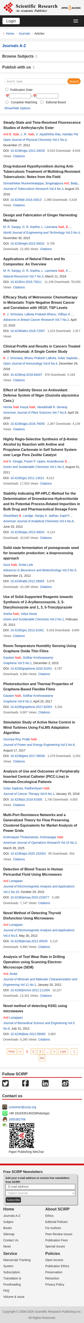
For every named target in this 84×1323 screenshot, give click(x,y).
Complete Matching (24, 102)
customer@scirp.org (22, 1107)
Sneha (11, 614)
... (47, 1051)
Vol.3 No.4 (73, 232)
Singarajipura (57, 183)
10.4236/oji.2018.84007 (26, 374)
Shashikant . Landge (18, 515)
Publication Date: (21, 90)
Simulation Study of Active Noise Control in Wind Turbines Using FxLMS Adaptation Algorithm (39, 727)
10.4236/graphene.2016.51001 (31, 668)
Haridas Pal (70, 134)
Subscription (11, 1272)
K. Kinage (12, 461)
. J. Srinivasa (13, 314)
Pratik (29, 739)
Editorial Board (56, 102)
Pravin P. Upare (34, 461)
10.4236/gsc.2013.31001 (27, 630)
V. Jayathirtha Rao (48, 134)
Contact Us (10, 1240)
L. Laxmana (52, 227)
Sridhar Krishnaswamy (38, 657)
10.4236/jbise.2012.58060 (27, 1034)
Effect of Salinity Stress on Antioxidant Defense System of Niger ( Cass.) (41, 395)
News (7, 1246)
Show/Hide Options (17, 108)
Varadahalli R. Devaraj (52, 407)
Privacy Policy (54, 1284)
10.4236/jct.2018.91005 (26, 799)
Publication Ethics (57, 1266)
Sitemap (8, 1234)
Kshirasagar (51, 837)
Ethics (49, 1215)
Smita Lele (26, 564)
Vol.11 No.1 (28, 984)
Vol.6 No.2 (25, 701)
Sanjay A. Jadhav (46, 515)
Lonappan (13, 881)
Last (63, 1051)
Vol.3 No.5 (69, 570)
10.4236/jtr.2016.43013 (26, 199)
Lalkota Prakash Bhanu (40, 314)
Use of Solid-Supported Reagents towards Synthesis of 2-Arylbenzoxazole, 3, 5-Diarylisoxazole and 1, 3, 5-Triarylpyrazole (38, 602)
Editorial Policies (56, 1222)
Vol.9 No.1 (47, 794)
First (12, 1051)
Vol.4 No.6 (67, 521)
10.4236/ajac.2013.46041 (27, 532)
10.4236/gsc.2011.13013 (27, 478)
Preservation (53, 1272)
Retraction (52, 1278)
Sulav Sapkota (67, 358)
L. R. (27, 134)
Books (7, 1228)
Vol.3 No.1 (57, 619)
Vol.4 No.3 (56, 189)
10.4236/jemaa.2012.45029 (28, 941)
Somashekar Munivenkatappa (23, 183)
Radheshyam (37, 788)
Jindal (10, 973)
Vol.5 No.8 (67, 744)
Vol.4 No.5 (10, 935)
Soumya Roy (11, 739)
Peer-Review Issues (58, 1234)
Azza (10, 564)
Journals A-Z (11, 1215)
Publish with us (18, 67)
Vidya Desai (29, 614)
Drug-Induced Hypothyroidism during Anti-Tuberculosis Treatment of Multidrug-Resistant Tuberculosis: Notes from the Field (41, 171)
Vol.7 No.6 (59, 412)
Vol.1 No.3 (57, 467)
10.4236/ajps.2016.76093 (27, 423)
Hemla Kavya (19, 407)
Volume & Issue (13, 1296)
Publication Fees (56, 1240)
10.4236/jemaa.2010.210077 (29, 897)
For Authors (53, 1228)
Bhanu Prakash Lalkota (40, 358)
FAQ (6, 1290)
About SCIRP (57, 1209)
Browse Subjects (19, 56)
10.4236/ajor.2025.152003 (28, 853)
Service (10, 1253)
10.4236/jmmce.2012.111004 (30, 990)
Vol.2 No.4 (59, 139)
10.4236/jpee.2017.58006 (27, 756)
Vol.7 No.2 (62, 319)
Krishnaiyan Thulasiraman (21, 837)
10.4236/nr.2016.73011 (26, 282)
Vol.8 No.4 (50, 363)
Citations (19, 156)
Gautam (12, 657)
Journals (24, 33)
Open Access (54, 1260)
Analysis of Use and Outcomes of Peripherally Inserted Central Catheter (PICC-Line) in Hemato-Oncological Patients (41, 776)
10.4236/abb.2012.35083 (27, 581)
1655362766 (17, 1119)
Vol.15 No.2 (69, 842)
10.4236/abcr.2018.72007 (27, 331)
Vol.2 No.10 (11, 892)
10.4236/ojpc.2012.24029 (27, 150)
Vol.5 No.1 (25, 663)
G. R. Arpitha (31, 227)
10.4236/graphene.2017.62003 (31, 707)
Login (11, 21)
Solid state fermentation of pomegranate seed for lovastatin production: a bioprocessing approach (41, 553)
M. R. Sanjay (11, 227)
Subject (8, 1222)
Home (10, 33)
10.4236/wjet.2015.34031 (27, 243)
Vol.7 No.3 (36, 276)
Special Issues (55, 1246)
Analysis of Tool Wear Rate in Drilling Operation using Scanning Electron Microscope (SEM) (34, 962)
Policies (52, 1253)
